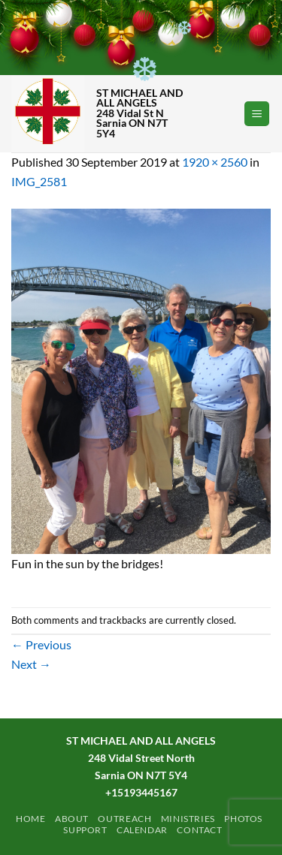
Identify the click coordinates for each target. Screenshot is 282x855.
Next (31, 664)
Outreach (124, 818)
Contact (199, 829)
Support (85, 829)
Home (30, 818)
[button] (256, 113)
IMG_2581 (39, 181)
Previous (41, 644)
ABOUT (72, 818)
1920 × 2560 (214, 162)
